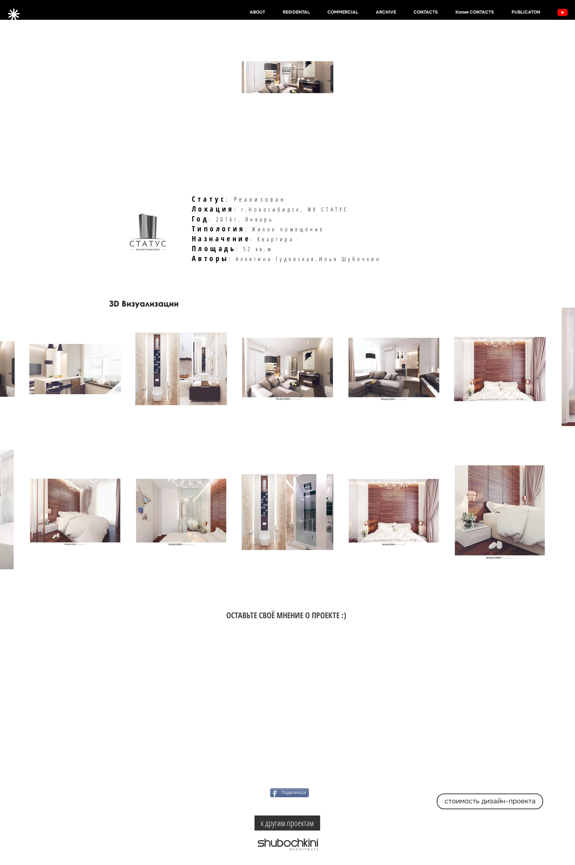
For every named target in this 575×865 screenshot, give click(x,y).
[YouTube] (562, 12)
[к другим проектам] (287, 823)
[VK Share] (298, 806)
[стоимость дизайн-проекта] (490, 801)
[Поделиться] (289, 792)
